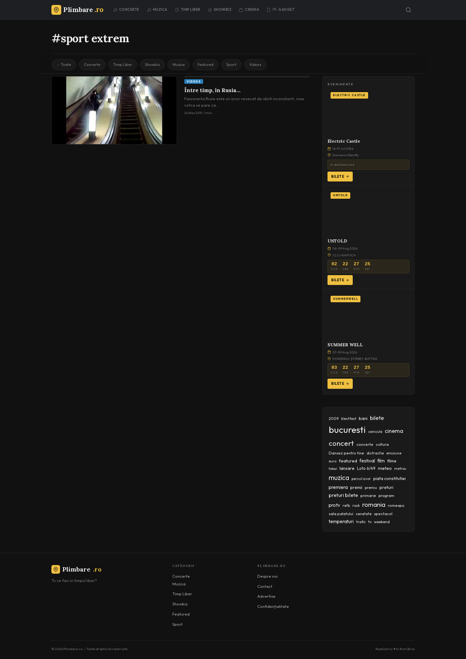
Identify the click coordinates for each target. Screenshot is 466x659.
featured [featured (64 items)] (348, 461)
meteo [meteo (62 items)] (385, 468)
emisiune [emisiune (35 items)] (393, 453)
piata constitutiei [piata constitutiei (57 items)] (389, 478)
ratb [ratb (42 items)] (346, 505)
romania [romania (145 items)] (373, 504)
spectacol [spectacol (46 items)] (383, 513)
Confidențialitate (273, 606)
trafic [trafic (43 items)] (361, 521)
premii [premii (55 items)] (356, 487)
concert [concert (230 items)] (341, 443)
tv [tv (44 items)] (370, 521)
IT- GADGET (281, 9)
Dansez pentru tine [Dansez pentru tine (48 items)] (346, 452)
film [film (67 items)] (381, 461)
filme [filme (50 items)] (391, 460)
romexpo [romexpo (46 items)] (396, 505)
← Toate (64, 64)
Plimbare (76, 569)
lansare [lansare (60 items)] (347, 468)
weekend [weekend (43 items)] (382, 521)
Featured (205, 64)
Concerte (126, 9)
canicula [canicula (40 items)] (375, 431)
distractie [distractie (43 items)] (375, 453)
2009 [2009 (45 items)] (334, 418)
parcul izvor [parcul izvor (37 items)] (361, 479)
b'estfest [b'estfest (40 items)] (348, 418)
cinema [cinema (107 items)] (394, 430)
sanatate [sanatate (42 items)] (364, 513)
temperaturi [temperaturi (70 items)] (341, 521)
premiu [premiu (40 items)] (371, 487)
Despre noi (267, 576)
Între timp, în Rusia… (212, 90)
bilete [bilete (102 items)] (377, 417)
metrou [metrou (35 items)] (400, 468)
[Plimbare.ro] (77, 9)
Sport (231, 64)
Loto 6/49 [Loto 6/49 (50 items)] (366, 468)
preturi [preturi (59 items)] (386, 487)
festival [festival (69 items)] (367, 461)
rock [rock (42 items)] (356, 505)
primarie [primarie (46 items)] (368, 495)
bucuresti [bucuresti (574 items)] (347, 429)
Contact (264, 586)
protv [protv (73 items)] (334, 505)
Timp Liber (187, 9)
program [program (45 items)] (386, 495)
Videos (255, 64)
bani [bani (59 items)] (363, 418)
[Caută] (408, 10)
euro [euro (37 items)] (332, 461)
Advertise (266, 596)
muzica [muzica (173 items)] (339, 478)
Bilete (340, 176)
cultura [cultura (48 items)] (382, 444)
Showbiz (220, 9)
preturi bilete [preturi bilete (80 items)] (343, 495)
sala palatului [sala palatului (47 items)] (341, 513)
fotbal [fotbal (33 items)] (333, 468)
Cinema (249, 9)
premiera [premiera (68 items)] (338, 487)
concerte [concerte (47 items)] (364, 444)
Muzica (157, 9)
